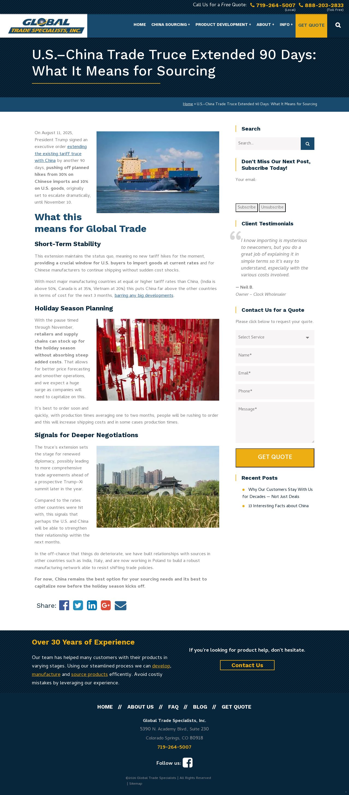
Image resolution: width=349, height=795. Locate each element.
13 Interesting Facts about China (278, 506)
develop (161, 666)
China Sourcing (169, 24)
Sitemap (135, 784)
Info (285, 24)
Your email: (246, 180)
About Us (140, 707)
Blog (200, 707)
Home (140, 24)
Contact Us (247, 665)
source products (89, 675)
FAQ (173, 707)
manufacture (46, 675)
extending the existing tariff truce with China (61, 154)
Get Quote (311, 26)
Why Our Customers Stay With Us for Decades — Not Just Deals (277, 493)
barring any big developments (144, 296)
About (264, 24)
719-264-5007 (174, 747)
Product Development (221, 24)
